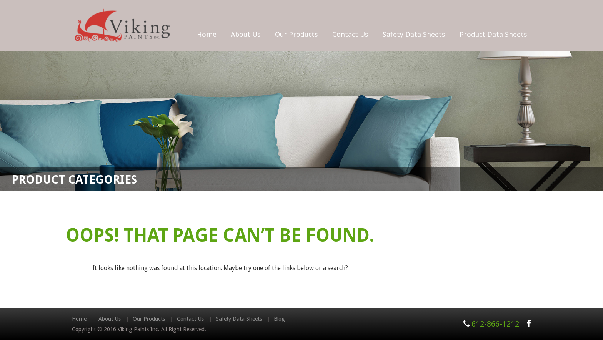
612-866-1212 (495, 323)
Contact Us (350, 34)
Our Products (296, 34)
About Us (246, 34)
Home (207, 34)
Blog (279, 319)
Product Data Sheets (493, 34)
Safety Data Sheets (414, 34)
